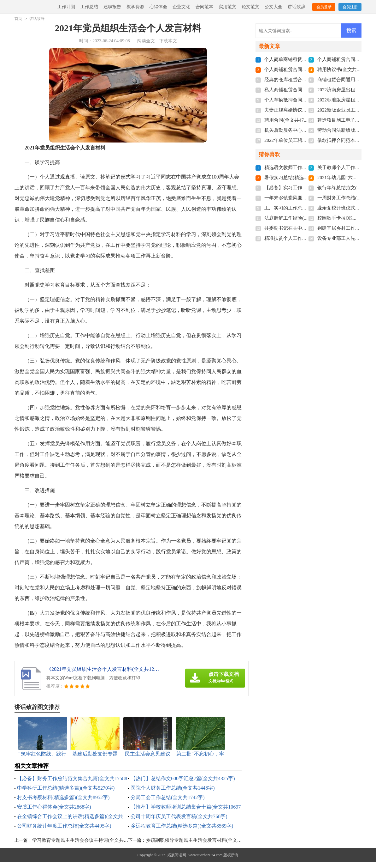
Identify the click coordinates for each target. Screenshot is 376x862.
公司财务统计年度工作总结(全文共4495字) (64, 826)
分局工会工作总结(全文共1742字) (168, 797)
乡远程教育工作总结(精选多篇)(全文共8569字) (182, 826)
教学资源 (135, 6)
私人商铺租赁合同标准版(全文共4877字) (306, 89)
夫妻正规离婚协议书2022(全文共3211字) (306, 109)
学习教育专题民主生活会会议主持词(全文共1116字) (85, 840)
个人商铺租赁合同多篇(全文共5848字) (303, 69)
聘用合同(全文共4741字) (289, 120)
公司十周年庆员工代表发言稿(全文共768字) (179, 816)
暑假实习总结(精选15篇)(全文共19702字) (306, 177)
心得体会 (158, 6)
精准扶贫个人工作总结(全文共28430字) (305, 238)
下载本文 (168, 41)
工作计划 (66, 6)
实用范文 (227, 6)
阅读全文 (146, 41)
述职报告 (112, 6)
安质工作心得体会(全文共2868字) (54, 807)
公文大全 (273, 6)
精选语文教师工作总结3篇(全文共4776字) (307, 167)
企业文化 (181, 6)
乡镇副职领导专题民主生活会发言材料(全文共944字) (201, 840)
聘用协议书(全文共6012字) (345, 69)
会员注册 (350, 7)
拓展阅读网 (176, 855)
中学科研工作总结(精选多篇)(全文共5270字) (66, 788)
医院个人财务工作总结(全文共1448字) (173, 788)
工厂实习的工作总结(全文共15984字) (302, 207)
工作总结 (89, 6)
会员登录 (324, 7)
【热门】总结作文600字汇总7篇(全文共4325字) (183, 778)
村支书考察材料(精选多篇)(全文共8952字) (63, 797)
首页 (18, 18)
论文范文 (250, 6)
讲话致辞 (296, 6)
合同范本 (204, 6)
